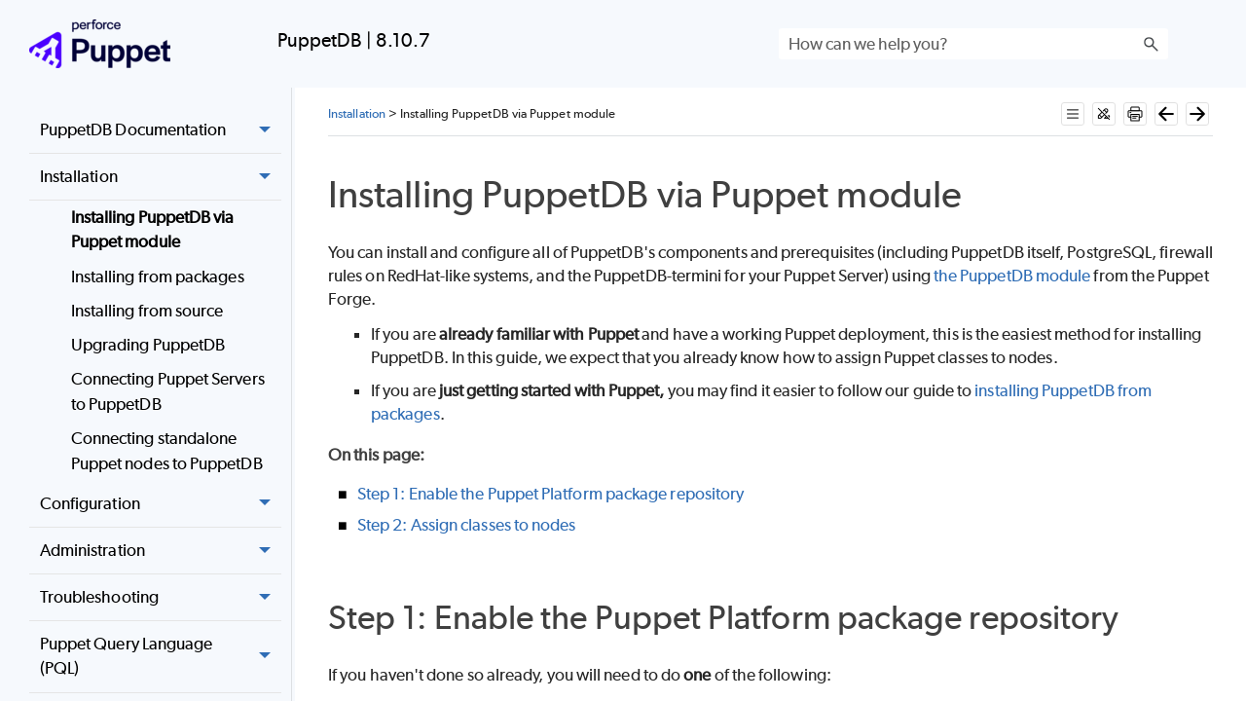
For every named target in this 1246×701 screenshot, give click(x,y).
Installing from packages (157, 276)
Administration (160, 551)
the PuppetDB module (1012, 275)
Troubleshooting (160, 597)
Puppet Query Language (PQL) (160, 656)
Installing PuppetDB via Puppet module (153, 229)
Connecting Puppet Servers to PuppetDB (168, 391)
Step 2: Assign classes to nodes (466, 525)
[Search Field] (973, 43)
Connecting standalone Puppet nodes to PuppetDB (167, 450)
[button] (1150, 43)
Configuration (160, 504)
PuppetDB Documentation (160, 130)
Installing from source (147, 310)
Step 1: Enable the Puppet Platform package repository (550, 493)
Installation (160, 177)
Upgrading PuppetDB (148, 344)
